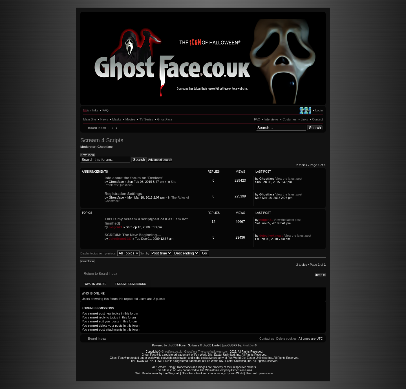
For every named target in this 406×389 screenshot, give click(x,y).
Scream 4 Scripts (101, 140)
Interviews (271, 119)
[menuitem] (286, 338)
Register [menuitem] (305, 110)
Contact (317, 119)
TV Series (146, 119)
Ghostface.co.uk (171, 351)
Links (304, 119)
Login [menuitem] (319, 110)
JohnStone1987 (120, 238)
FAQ (257, 119)
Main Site (89, 119)
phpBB (172, 345)
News (104, 119)
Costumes (290, 119)
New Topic (87, 155)
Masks (116, 119)
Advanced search (160, 159)
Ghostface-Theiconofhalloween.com (206, 351)
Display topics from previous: (110, 253)
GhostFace (165, 119)
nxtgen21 (115, 227)
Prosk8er (248, 345)
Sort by (156, 253)
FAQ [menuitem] (105, 110)
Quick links (90, 110)
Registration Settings (123, 194)
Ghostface (105, 146)
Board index (97, 127)
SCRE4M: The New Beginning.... (133, 235)
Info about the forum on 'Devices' (134, 178)
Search (315, 128)
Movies (130, 119)
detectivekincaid (271, 235)
